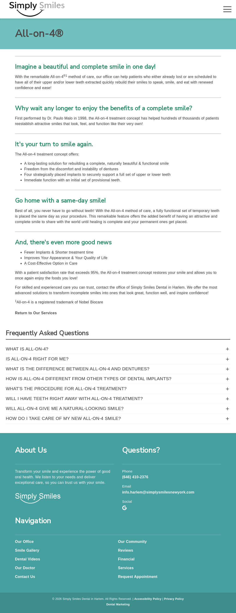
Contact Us (25, 577)
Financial (126, 559)
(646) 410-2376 (135, 477)
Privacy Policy (174, 599)
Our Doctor (25, 568)
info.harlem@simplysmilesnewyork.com (158, 492)
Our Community (132, 542)
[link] (37, 9)
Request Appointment (137, 577)
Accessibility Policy (148, 599)
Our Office (24, 542)
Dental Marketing (118, 604)
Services (126, 568)
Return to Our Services (36, 313)
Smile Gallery (27, 550)
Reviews (125, 550)
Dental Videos (27, 559)
